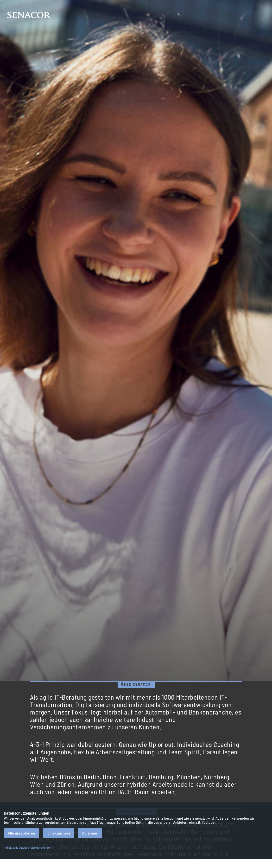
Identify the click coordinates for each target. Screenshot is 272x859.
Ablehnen (90, 833)
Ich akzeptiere (58, 833)
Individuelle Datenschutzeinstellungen (27, 847)
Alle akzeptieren (21, 833)
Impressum (262, 808)
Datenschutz (262, 836)
